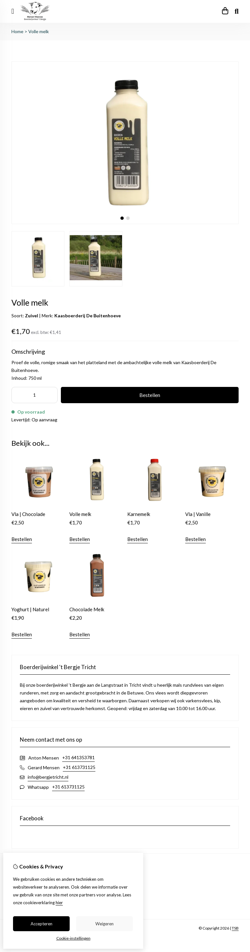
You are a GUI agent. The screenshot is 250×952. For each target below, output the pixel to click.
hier (59, 902)
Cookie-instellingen (73, 938)
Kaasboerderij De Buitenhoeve (87, 315)
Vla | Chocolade (28, 514)
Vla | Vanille (198, 514)
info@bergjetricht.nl (48, 777)
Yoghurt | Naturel (30, 609)
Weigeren (104, 923)
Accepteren (41, 923)
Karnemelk (138, 514)
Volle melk (38, 31)
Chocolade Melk (86, 609)
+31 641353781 (78, 757)
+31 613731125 (79, 767)
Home (17, 31)
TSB (235, 928)
